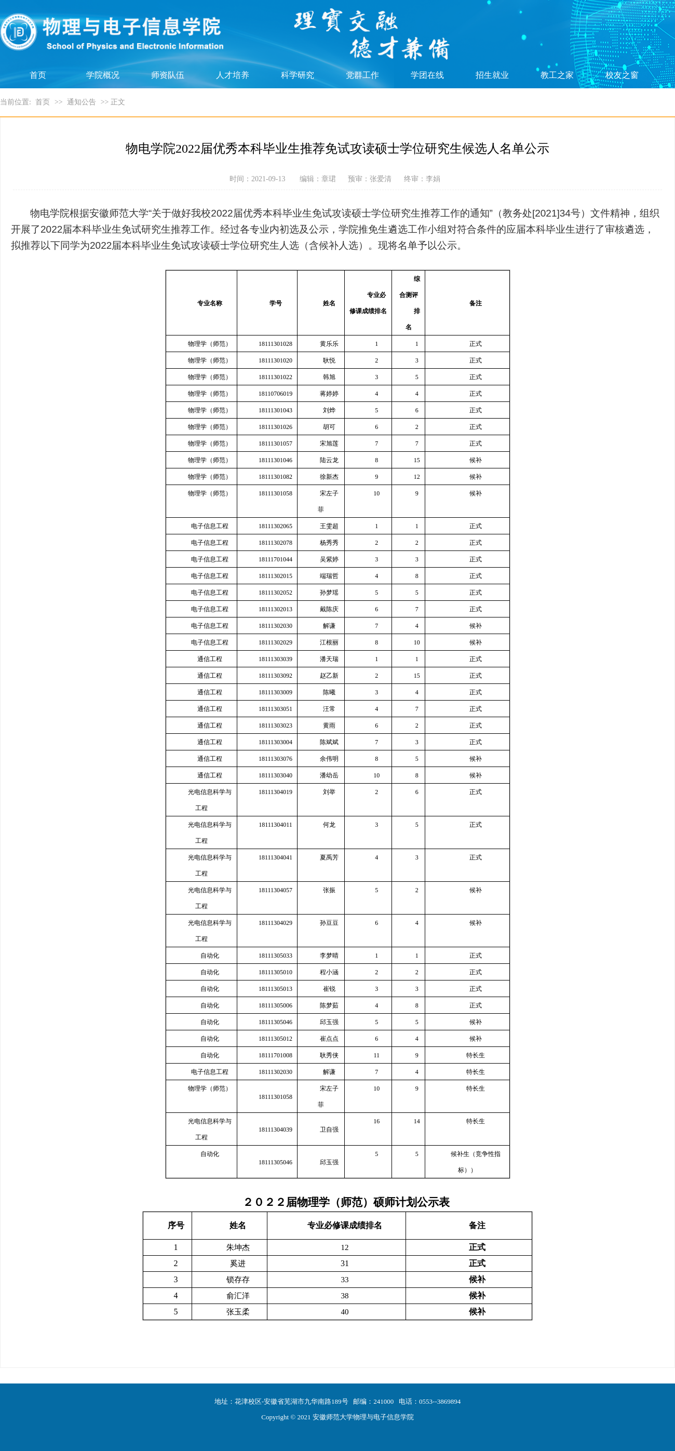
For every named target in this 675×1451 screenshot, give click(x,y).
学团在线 (427, 75)
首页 (38, 75)
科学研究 (297, 75)
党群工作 (362, 75)
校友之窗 (622, 75)
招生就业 (492, 75)
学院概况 (102, 75)
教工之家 (557, 75)
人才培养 (232, 75)
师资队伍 (167, 75)
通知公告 (81, 102)
